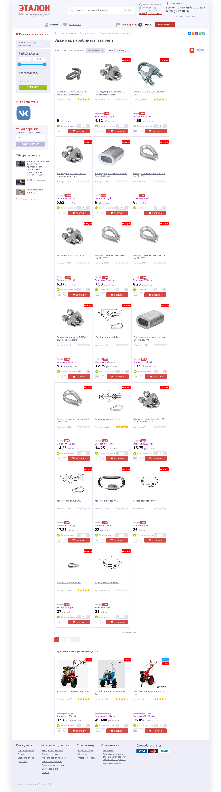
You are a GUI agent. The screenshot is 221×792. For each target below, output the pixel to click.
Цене (110, 50)
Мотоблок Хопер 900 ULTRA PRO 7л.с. (111, 692)
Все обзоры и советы (26, 199)
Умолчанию (94, 50)
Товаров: (58, 50)
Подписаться (30, 144)
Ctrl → (75, 639)
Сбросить (24, 81)
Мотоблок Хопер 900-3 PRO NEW (73, 691)
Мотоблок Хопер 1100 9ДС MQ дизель (148, 692)
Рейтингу (122, 50)
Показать (33, 87)
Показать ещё (129, 632)
